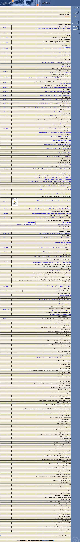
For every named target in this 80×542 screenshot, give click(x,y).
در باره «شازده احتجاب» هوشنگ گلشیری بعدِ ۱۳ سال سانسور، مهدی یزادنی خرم (55, 95)
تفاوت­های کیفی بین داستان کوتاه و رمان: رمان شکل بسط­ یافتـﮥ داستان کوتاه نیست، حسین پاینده (52, 256)
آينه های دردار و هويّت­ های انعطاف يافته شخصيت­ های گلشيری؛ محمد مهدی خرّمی (55, 185)
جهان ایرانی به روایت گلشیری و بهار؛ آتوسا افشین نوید (60, 72)
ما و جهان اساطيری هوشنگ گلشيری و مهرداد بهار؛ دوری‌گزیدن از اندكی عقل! (56, 87)
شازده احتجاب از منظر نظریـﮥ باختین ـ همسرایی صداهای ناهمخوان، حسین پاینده (55, 247)
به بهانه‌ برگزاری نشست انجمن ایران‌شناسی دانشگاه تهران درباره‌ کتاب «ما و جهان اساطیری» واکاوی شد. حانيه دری (49, 77)
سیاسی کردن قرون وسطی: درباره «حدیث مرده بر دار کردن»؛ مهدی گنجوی (56, 99)
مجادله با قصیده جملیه (66, 61)
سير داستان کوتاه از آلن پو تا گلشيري (64, 303)
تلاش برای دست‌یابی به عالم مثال (64, 224)
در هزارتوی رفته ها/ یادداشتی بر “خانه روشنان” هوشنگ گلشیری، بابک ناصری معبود (55, 128)
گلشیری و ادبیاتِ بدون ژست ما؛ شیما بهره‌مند (62, 56)
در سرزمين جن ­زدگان (67, 222)
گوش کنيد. (6, 261)
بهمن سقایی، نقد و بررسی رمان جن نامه (63, 242)
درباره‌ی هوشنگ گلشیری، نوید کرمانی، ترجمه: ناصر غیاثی (60, 270)
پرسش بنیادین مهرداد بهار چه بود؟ (64, 83)
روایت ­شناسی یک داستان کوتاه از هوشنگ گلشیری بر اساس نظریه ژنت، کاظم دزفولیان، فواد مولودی (51, 168)
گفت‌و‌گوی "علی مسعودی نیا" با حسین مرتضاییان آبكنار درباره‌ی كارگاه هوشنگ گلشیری (54, 189)
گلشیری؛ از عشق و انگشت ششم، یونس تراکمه (61, 140)
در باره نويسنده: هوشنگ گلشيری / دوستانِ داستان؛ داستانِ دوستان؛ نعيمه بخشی (55, 115)
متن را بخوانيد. (6, 27)
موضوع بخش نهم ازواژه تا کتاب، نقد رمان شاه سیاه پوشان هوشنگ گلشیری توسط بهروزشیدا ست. (52, 262)
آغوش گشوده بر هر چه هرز (30, 222)
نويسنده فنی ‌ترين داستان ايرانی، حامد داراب (62, 111)
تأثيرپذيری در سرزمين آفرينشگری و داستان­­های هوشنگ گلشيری (59, 156)
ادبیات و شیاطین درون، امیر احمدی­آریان (63, 172)
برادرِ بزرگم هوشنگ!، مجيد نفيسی (64, 152)
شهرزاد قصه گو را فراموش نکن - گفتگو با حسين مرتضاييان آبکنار (58, 286)
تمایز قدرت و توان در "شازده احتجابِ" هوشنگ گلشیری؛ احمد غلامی (58, 91)
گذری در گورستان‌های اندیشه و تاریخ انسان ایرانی (25, 224)
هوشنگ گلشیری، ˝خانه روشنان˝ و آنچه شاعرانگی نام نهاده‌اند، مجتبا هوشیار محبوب (55, 132)
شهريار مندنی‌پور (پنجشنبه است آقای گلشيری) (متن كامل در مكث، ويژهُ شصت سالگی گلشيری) (52, 357)
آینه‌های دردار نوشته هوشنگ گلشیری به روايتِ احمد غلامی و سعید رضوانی (56, 48)
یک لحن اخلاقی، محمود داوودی (65, 295)
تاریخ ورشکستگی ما (67, 47)
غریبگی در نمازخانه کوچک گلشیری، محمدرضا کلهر (61, 123)
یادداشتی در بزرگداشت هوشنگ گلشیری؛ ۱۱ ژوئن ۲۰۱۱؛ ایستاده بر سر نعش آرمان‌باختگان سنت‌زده (52, 177)
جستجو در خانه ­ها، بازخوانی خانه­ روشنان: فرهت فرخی (60, 314)
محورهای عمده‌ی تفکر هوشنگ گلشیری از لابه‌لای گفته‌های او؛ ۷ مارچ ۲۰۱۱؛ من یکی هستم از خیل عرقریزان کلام (49, 181)
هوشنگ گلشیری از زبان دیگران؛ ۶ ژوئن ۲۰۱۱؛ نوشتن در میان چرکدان (57, 179)
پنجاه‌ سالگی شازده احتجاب (65, 66)
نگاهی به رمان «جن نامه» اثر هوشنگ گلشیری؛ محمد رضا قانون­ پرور (58, 193)
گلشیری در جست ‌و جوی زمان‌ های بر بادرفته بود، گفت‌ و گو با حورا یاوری (57, 144)
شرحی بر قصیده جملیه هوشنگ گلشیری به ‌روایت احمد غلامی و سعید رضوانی (56, 62)
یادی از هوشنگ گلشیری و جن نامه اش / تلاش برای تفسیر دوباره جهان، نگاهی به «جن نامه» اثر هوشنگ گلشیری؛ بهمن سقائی (47, 107)
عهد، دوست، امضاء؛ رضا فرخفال (64, 164)
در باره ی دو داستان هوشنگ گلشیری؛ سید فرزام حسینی (60, 52)
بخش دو (5, 290)
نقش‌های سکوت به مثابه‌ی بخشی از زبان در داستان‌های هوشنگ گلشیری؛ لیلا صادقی (55, 233)
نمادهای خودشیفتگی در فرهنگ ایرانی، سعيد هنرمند (61, 310)
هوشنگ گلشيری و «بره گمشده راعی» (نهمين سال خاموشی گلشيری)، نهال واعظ (55, 237)
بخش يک (17, 290)
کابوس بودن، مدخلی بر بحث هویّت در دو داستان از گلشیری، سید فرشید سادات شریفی (53, 200)
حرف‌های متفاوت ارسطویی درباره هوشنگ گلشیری (61, 136)
